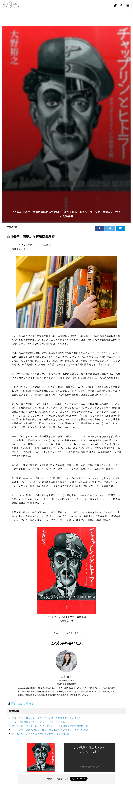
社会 (19, 703)
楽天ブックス (72, 633)
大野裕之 (28, 703)
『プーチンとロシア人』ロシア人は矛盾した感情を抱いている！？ (46, 718)
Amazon (57, 633)
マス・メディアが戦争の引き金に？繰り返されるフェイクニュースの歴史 (50, 729)
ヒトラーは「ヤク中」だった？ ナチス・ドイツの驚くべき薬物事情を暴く (51, 726)
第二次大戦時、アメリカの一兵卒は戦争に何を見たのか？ (42, 733)
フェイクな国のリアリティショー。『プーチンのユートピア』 (44, 722)
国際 (13, 703)
